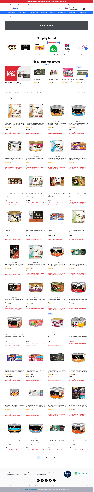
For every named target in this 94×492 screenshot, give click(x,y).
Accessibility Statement (27, 472)
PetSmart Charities (41, 474)
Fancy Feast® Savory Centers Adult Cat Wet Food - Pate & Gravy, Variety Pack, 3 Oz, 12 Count (14, 195)
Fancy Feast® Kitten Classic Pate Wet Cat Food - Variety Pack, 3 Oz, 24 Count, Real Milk (35, 195)
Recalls (28, 485)
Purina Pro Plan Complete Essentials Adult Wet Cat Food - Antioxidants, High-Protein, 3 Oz (78, 301)
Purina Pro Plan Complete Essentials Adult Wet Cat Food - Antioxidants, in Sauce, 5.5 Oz (35, 442)
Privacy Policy (42, 485)
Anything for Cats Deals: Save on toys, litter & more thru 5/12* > (46, 1)
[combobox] (44, 8)
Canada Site (52, 472)
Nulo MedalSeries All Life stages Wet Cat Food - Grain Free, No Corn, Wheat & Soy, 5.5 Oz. (14, 301)
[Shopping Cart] (85, 9)
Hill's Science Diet (67, 54)
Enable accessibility (14, 4)
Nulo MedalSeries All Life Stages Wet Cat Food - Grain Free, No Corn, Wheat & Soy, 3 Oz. (78, 195)
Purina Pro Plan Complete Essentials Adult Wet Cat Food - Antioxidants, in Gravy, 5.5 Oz (78, 371)
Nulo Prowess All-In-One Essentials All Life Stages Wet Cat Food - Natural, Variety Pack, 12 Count (56, 195)
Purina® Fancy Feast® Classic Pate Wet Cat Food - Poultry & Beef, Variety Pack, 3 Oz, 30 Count (14, 125)
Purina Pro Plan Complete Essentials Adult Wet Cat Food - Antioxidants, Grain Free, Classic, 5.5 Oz (56, 266)
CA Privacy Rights (72, 485)
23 (54, 457)
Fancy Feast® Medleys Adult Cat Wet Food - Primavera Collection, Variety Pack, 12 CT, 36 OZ (78, 266)
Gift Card (24, 4)
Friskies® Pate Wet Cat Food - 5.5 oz (34, 334)
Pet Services (10, 471)
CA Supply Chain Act (62, 485)
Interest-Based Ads (51, 485)
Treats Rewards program (13, 474)
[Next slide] (86, 48)
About (38, 471)
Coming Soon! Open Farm (53, 54)
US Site (51, 471)
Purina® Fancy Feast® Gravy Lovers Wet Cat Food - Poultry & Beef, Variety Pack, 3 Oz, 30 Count (35, 125)
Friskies (39, 54)
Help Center (10, 472)
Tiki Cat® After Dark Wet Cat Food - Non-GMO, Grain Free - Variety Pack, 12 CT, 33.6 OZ (57, 371)
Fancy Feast (12, 54)
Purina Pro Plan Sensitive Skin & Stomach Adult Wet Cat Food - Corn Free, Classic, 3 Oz (57, 407)
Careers (38, 472)
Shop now (46, 64)
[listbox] (46, 48)
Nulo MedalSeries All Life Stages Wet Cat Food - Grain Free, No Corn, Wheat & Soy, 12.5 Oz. (14, 266)
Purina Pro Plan (25, 54)
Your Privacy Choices (82, 486)
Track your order (32, 4)
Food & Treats (11, 17)
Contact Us (24, 474)
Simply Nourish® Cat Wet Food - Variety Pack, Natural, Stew (81, 81)
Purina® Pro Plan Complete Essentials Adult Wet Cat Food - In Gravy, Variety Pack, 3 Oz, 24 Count (35, 230)
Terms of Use (34, 485)
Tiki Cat (81, 54)
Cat (6, 17)
